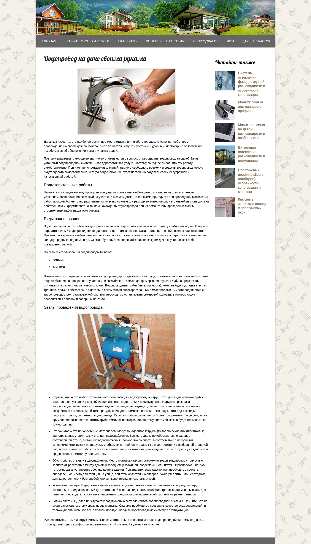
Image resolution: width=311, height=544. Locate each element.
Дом (230, 41)
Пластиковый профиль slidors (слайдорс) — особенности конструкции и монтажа (250, 181)
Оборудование (205, 41)
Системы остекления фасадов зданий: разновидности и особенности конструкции (251, 83)
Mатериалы (127, 41)
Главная (49, 41)
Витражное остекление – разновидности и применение (251, 154)
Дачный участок (256, 41)
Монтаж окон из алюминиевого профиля (250, 106)
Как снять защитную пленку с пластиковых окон (252, 206)
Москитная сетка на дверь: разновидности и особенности (251, 131)
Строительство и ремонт (88, 41)
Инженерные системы (165, 41)
